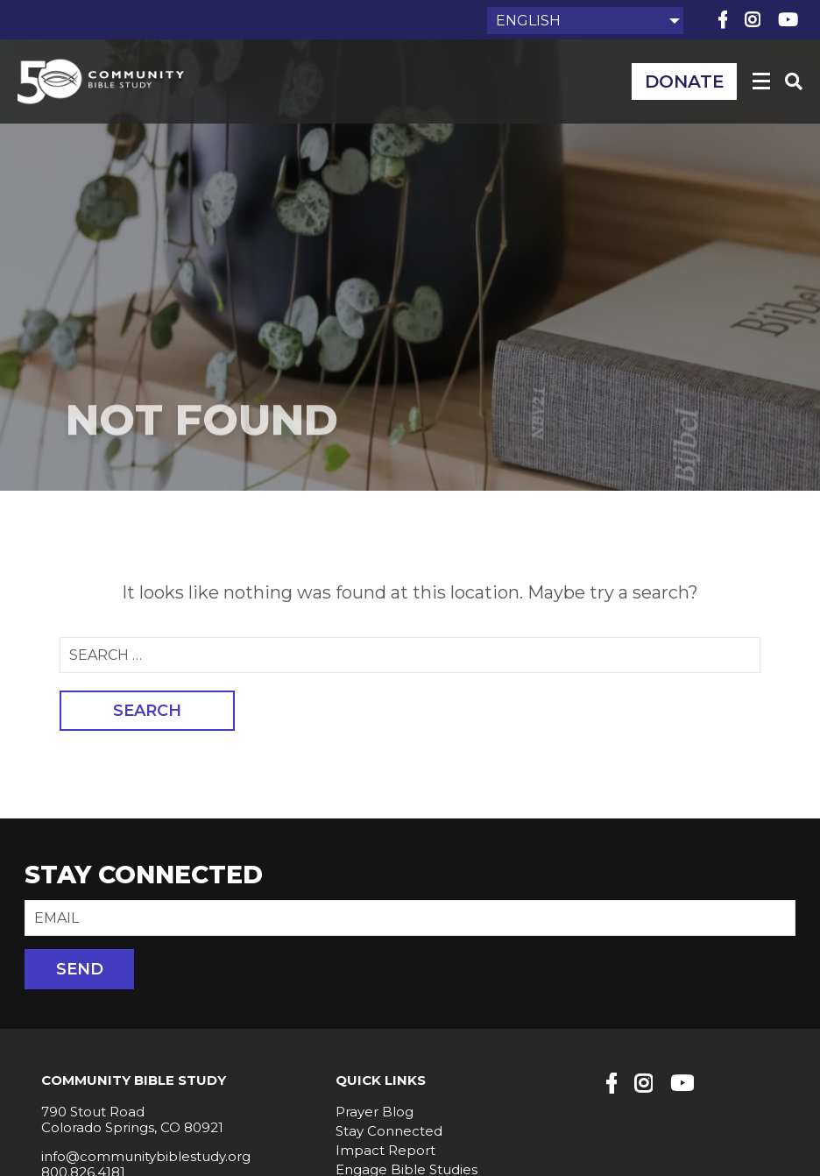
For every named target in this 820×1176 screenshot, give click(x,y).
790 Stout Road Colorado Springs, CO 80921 (132, 1119)
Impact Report (385, 1150)
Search (147, 710)
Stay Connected (389, 1131)
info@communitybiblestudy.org (146, 1156)
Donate (685, 81)
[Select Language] (585, 20)
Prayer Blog (375, 1111)
